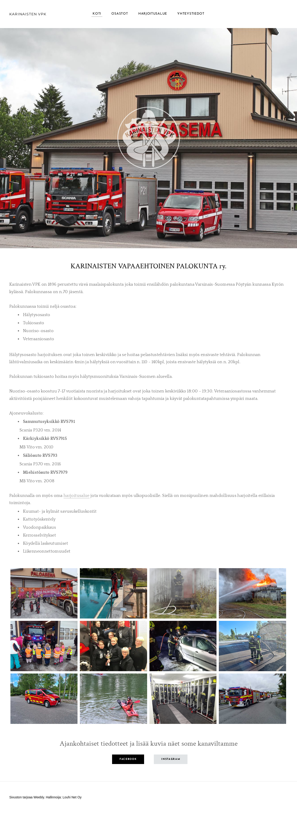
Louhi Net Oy (72, 797)
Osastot (119, 14)
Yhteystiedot (190, 14)
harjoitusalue (77, 495)
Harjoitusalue (152, 14)
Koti (97, 14)
